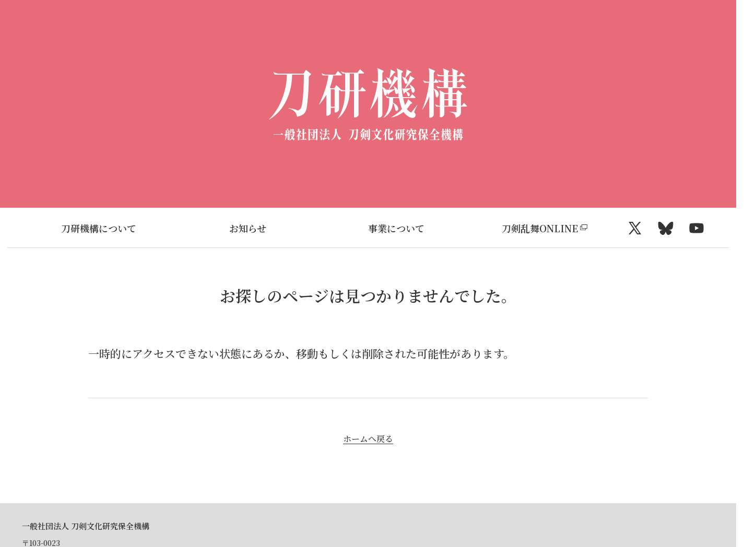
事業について (396, 228)
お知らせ (247, 228)
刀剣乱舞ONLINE (540, 228)
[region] (368, 228)
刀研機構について (98, 228)
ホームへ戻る (368, 439)
